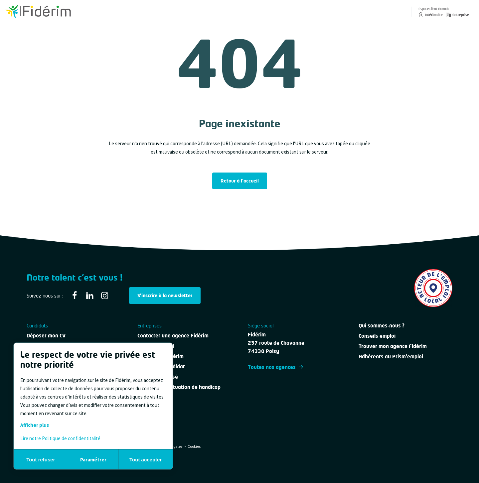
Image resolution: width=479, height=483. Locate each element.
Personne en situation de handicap (179, 387)
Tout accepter (145, 459)
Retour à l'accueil (240, 180)
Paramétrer (93, 459)
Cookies (194, 446)
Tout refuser (40, 459)
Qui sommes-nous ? (381, 325)
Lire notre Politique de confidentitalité (60, 438)
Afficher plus (34, 425)
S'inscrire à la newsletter (164, 295)
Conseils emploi (377, 336)
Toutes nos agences (275, 367)
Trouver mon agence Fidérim (393, 346)
